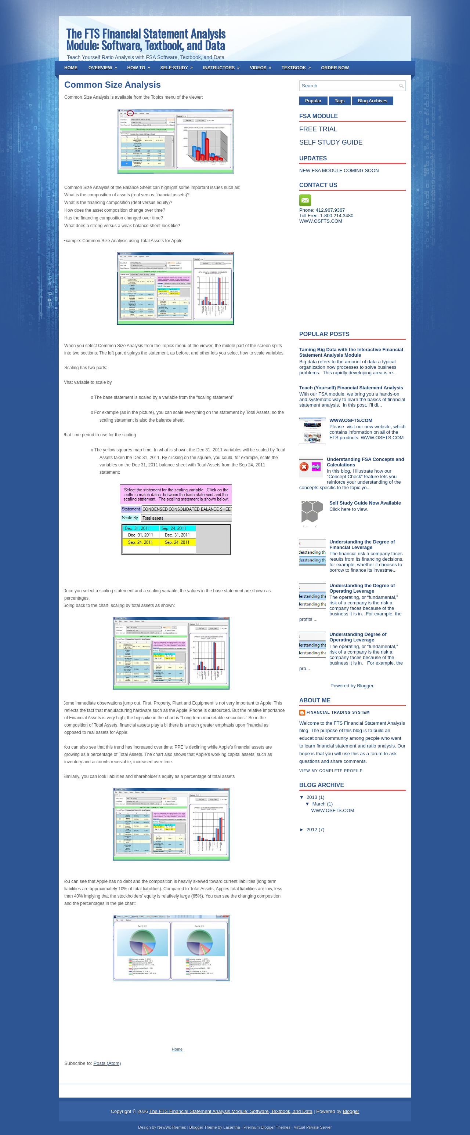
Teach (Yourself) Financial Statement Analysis (351, 387)
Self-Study (179, 65)
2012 (313, 829)
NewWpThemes (171, 1127)
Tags (340, 100)
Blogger (365, 685)
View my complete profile (331, 771)
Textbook (299, 65)
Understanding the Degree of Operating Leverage (362, 588)
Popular (313, 100)
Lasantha (231, 1127)
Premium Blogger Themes (266, 1127)
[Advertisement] (345, 275)
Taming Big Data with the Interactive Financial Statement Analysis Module (351, 352)
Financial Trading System (338, 712)
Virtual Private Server (313, 1127)
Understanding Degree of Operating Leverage (357, 637)
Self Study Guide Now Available (365, 503)
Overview (105, 65)
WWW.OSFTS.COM (350, 420)
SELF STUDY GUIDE (331, 142)
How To (141, 65)
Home (70, 67)
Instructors (223, 65)
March (319, 804)
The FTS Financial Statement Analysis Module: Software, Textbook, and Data (145, 39)
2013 (313, 797)
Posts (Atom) (107, 1063)
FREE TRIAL (318, 129)
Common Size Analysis (112, 84)
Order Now (335, 67)
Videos (263, 65)
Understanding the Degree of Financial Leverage (362, 544)
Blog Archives (372, 100)
